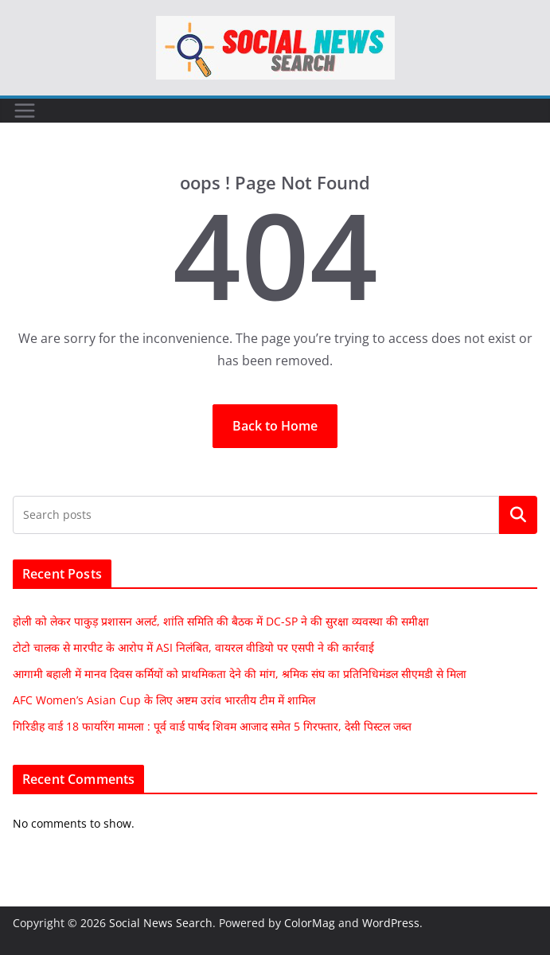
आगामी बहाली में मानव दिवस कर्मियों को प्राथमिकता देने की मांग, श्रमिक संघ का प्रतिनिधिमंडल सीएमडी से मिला (239, 673)
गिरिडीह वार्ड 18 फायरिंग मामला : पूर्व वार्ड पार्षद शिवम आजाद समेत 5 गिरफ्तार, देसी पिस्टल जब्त (212, 726)
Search (518, 515)
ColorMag (309, 922)
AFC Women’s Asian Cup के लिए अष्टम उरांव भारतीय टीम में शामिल (164, 699)
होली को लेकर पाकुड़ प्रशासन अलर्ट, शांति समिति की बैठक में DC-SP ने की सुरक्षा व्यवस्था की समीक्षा (221, 621)
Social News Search (161, 922)
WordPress (390, 922)
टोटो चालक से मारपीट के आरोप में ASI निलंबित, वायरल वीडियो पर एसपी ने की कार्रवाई (193, 647)
